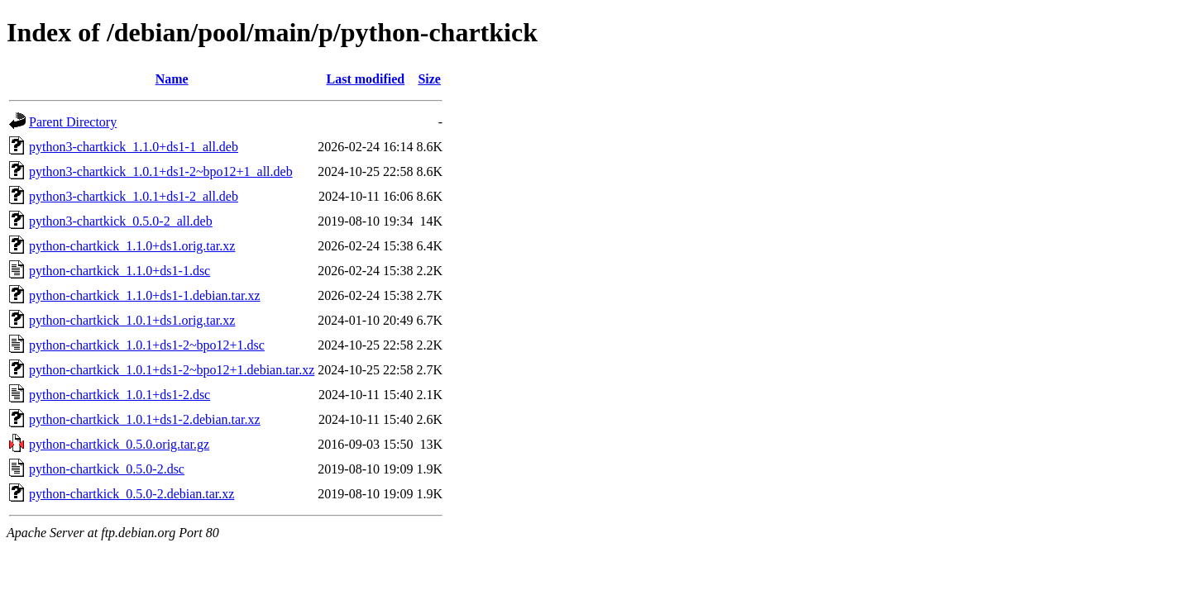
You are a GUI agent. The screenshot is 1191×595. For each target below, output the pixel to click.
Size (429, 79)
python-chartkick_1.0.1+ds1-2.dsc (119, 395)
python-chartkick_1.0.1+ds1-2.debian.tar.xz (145, 419)
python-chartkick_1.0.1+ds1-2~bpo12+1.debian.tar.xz (171, 370)
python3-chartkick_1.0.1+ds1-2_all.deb (133, 196)
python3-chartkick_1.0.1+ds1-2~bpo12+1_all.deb (161, 171)
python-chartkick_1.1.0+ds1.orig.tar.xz (132, 246)
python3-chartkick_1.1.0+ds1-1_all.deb (133, 147)
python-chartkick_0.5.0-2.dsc (106, 469)
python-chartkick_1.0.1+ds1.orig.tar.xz (132, 320)
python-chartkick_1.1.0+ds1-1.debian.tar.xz (145, 295)
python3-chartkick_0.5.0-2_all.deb (121, 221)
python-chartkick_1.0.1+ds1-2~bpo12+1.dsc (147, 345)
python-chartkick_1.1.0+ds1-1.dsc (119, 271)
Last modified (366, 79)
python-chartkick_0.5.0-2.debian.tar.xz (131, 494)
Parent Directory (73, 122)
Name (172, 79)
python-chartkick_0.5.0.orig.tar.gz (119, 444)
